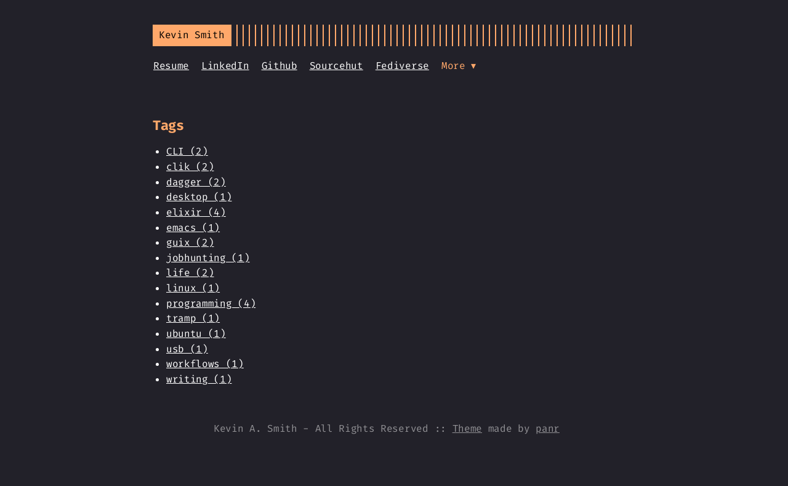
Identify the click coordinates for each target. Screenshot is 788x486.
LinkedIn (225, 65)
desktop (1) (198, 196)
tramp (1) (193, 318)
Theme (467, 428)
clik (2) (190, 166)
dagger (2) (196, 182)
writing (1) (198, 379)
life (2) (190, 272)
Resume (171, 65)
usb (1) (187, 348)
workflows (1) (205, 363)
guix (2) (190, 242)
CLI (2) (187, 151)
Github (279, 65)
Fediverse (402, 65)
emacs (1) (193, 227)
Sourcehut (336, 65)
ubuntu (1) (196, 333)
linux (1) (193, 287)
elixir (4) (196, 212)
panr (548, 428)
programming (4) (210, 303)
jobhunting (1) (208, 257)
